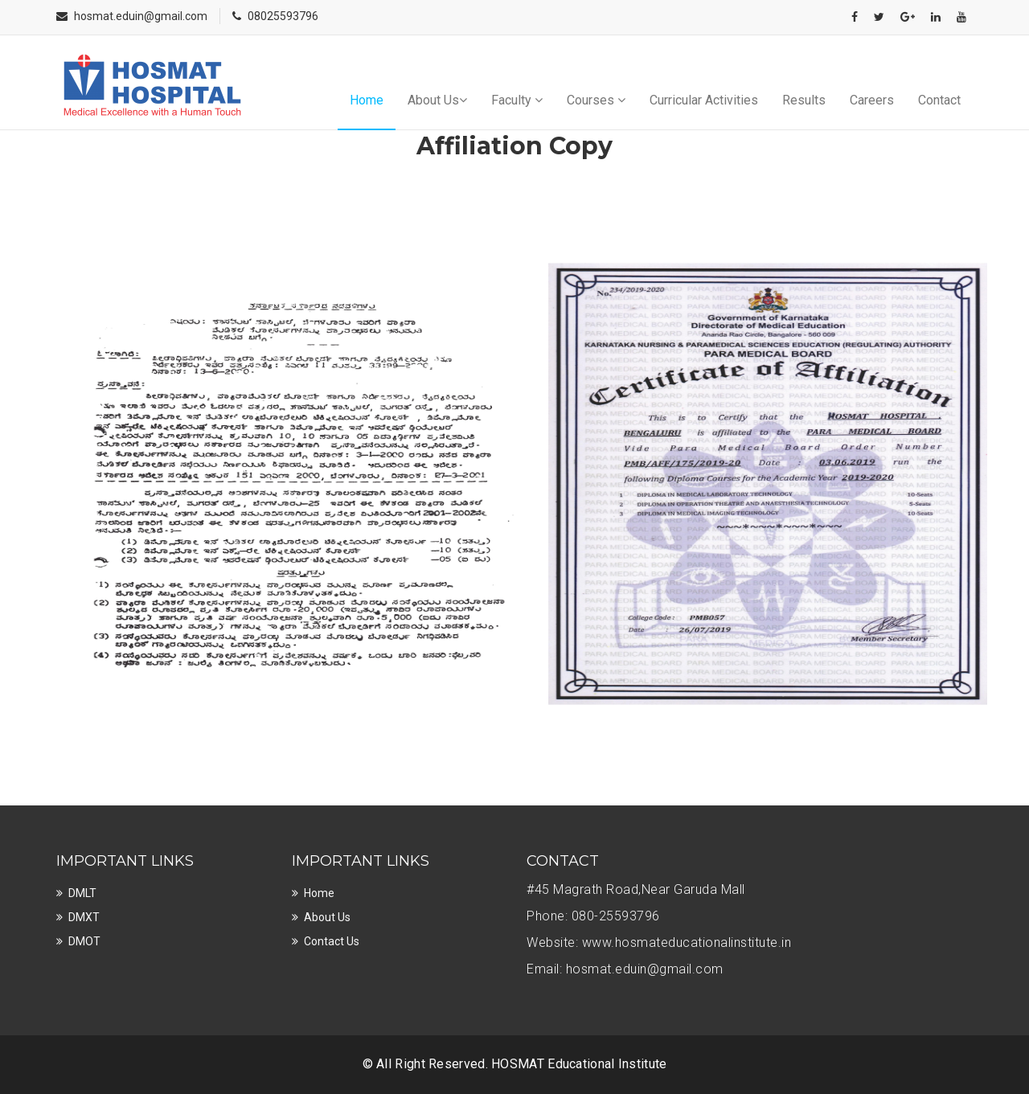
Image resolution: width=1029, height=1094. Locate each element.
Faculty (517, 100)
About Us (437, 100)
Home (366, 100)
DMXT (84, 917)
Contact (939, 100)
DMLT (82, 893)
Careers (872, 100)
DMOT (84, 941)
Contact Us (331, 941)
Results (804, 100)
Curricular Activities (704, 100)
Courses (596, 100)
